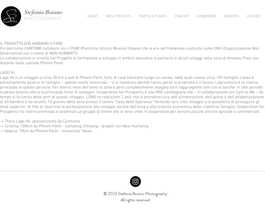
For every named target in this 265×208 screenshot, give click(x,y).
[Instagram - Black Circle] (135, 181)
